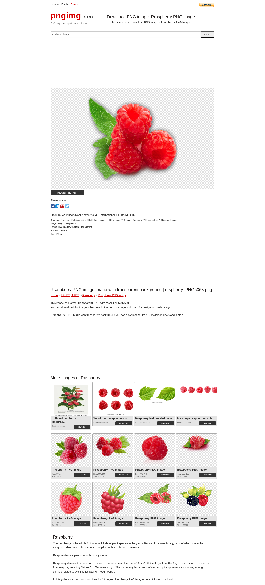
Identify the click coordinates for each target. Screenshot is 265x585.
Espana (74, 4)
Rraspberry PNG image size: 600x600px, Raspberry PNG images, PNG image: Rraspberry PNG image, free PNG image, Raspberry (120, 220)
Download (81, 427)
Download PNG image (67, 193)
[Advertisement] (132, 64)
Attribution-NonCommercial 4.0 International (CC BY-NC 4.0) (98, 215)
